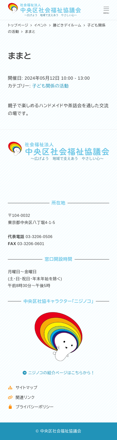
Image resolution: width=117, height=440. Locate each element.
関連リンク (21, 397)
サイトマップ (22, 388)
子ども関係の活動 (50, 86)
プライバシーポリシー (31, 407)
